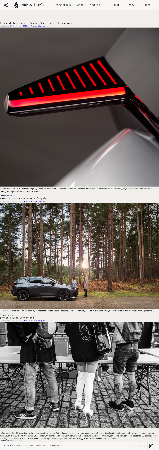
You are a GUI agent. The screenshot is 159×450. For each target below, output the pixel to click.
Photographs (16, 441)
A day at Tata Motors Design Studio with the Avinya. (36, 23)
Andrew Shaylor (38, 26)
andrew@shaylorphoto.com (35, 446)
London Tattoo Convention (17, 318)
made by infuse (139, 446)
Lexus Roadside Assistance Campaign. (25, 199)
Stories (13, 196)
